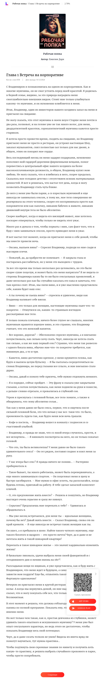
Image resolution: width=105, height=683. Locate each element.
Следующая (52, 675)
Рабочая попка (19, 3)
